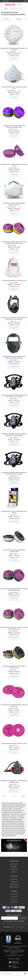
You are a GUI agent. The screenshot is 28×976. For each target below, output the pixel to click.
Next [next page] (24, 796)
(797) (19, 52)
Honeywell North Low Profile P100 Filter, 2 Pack (14, 743)
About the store (14, 894)
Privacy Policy (14, 899)
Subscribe (22, 918)
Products (6, 8)
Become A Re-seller (14, 887)
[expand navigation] (1, 5)
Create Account (14, 879)
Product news (14, 897)
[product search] (18, 973)
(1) (19, 245)
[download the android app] (14, 966)
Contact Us (14, 871)
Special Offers (4, 1)
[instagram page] (17, 927)
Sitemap (20, 955)
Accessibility (14, 866)
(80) (19, 206)
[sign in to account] (26, 4)
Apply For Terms (14, 884)
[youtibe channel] (22, 927)
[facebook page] (13, 927)
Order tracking (14, 881)
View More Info (14, 289)
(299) (19, 90)
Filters (5, 19)
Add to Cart (14, 58)
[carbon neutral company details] (18, 940)
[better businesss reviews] (8, 940)
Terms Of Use (14, 902)
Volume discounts (14, 864)
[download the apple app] (14, 961)
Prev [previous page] (3, 796)
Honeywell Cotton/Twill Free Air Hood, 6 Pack (14, 280)
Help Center (14, 869)
